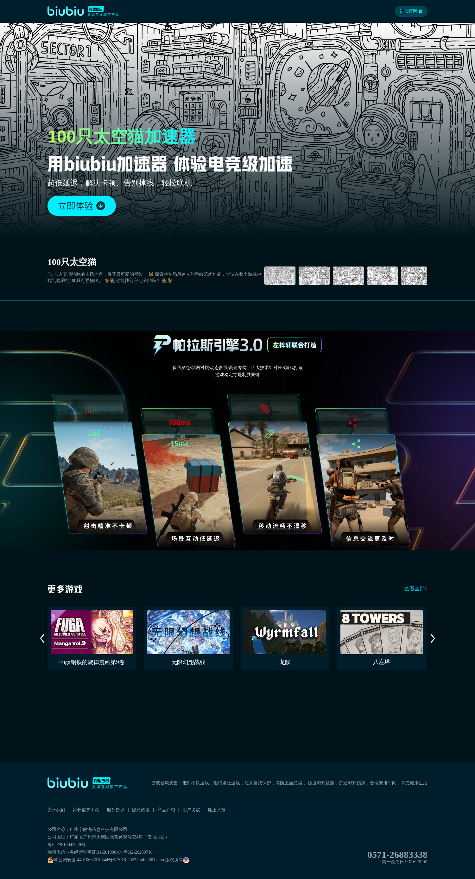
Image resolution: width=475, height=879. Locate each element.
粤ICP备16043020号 (67, 844)
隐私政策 (141, 809)
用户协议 (191, 809)
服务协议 (115, 809)
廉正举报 (216, 809)
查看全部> (416, 588)
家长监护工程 (86, 809)
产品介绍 (166, 809)
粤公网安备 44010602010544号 (80, 860)
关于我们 (56, 809)
